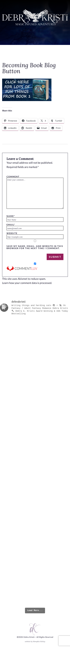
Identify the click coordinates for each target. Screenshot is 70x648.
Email (11, 224)
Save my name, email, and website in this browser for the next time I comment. (35, 247)
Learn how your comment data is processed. (27, 283)
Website (12, 233)
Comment (13, 176)
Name (11, 216)
